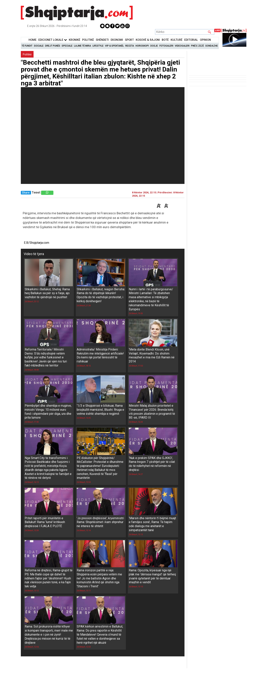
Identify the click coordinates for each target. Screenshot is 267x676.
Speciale (67, 45)
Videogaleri (182, 45)
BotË (165, 40)
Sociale (39, 45)
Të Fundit (27, 45)
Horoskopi (142, 45)
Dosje (154, 45)
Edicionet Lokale (52, 40)
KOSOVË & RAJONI (148, 40)
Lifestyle (98, 45)
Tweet (36, 192)
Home (32, 40)
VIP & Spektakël (114, 45)
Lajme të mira (82, 45)
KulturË (176, 40)
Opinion (205, 40)
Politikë (88, 40)
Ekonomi (117, 40)
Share (25, 192)
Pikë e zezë (197, 45)
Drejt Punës (52, 45)
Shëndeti (102, 40)
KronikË (74, 40)
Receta (129, 45)
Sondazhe (211, 45)
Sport (129, 40)
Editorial (191, 40)
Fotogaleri (166, 45)
